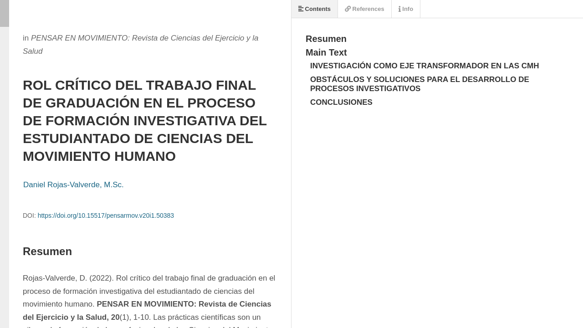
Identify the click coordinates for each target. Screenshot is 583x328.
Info (406, 8)
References (364, 8)
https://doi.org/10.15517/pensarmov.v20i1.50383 (106, 215)
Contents (314, 8)
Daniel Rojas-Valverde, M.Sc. (73, 184)
